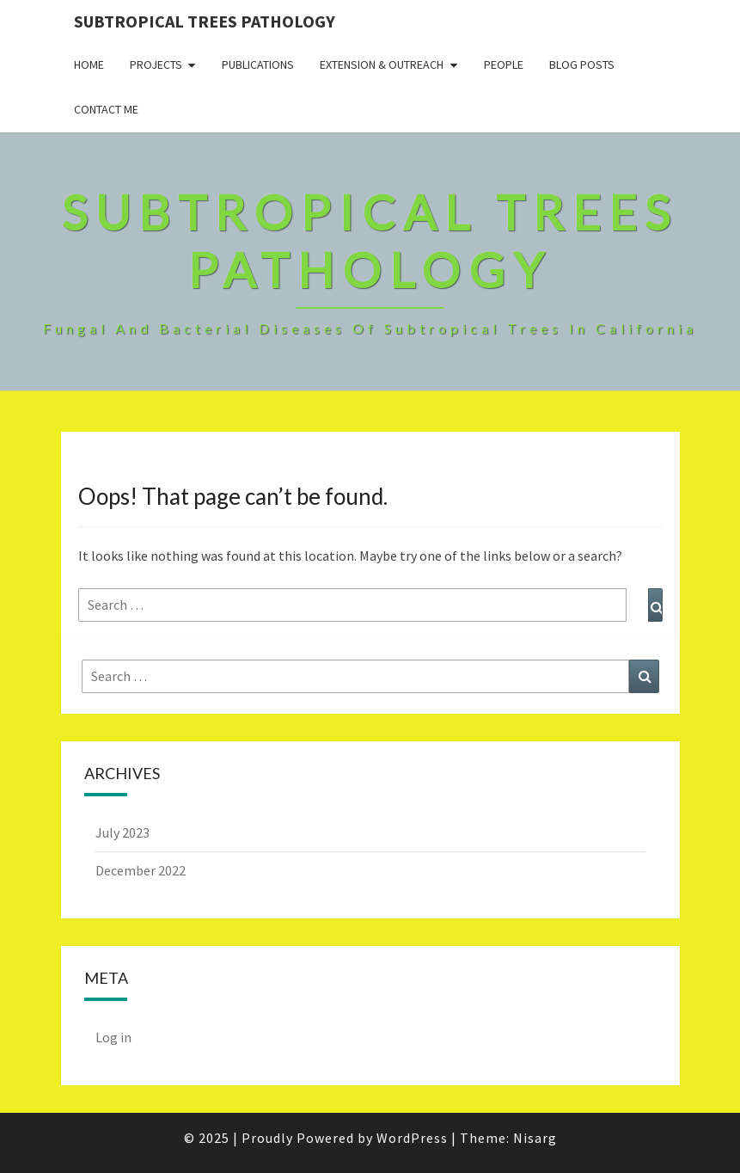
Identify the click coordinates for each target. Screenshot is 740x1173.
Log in (113, 1037)
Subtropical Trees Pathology (204, 21)
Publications (258, 64)
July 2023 (122, 832)
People (503, 64)
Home (89, 64)
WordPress (412, 1137)
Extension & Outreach (381, 64)
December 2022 (140, 870)
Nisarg (535, 1137)
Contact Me (106, 109)
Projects (156, 64)
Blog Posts (582, 64)
